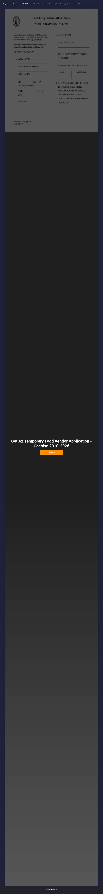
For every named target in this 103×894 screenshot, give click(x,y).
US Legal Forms (6, 4)
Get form (51, 453)
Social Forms (27, 4)
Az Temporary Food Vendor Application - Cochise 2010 (64, 4)
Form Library (17, 4)
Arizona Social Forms (39, 4)
